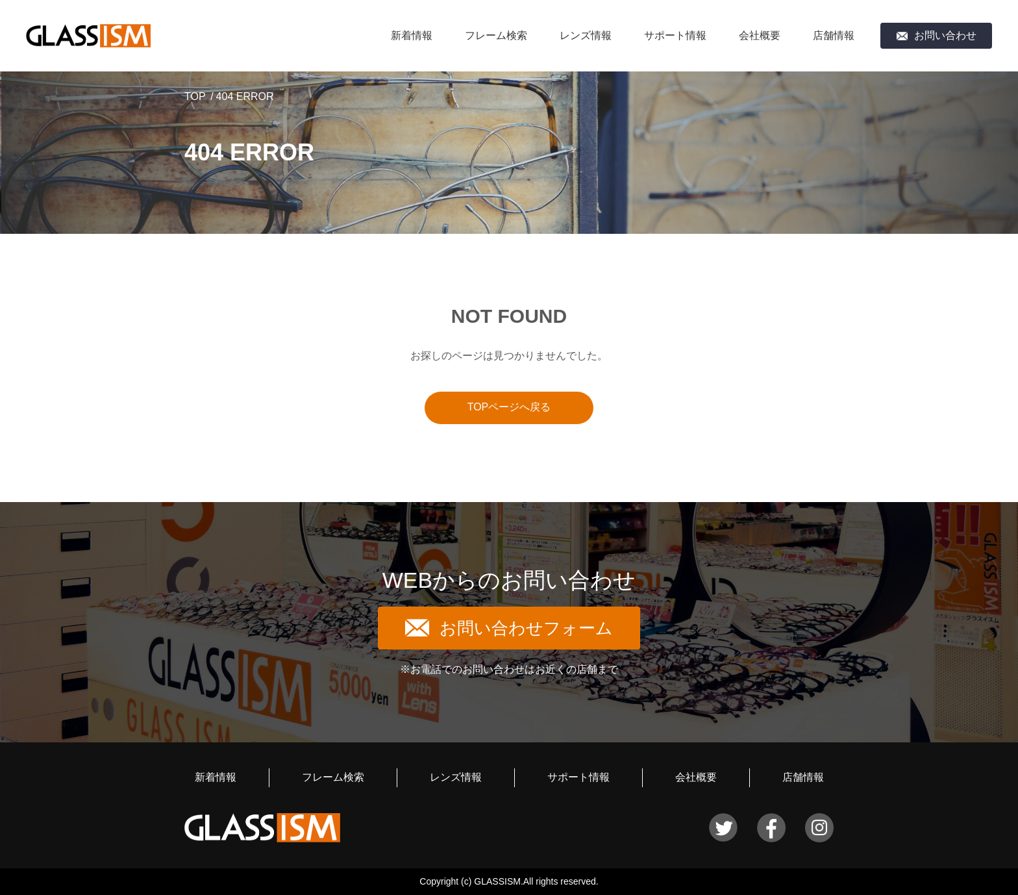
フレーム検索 (496, 35)
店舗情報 (833, 35)
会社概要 (759, 35)
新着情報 (411, 35)
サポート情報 (675, 35)
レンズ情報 (586, 35)
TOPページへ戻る (509, 406)
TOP (195, 96)
